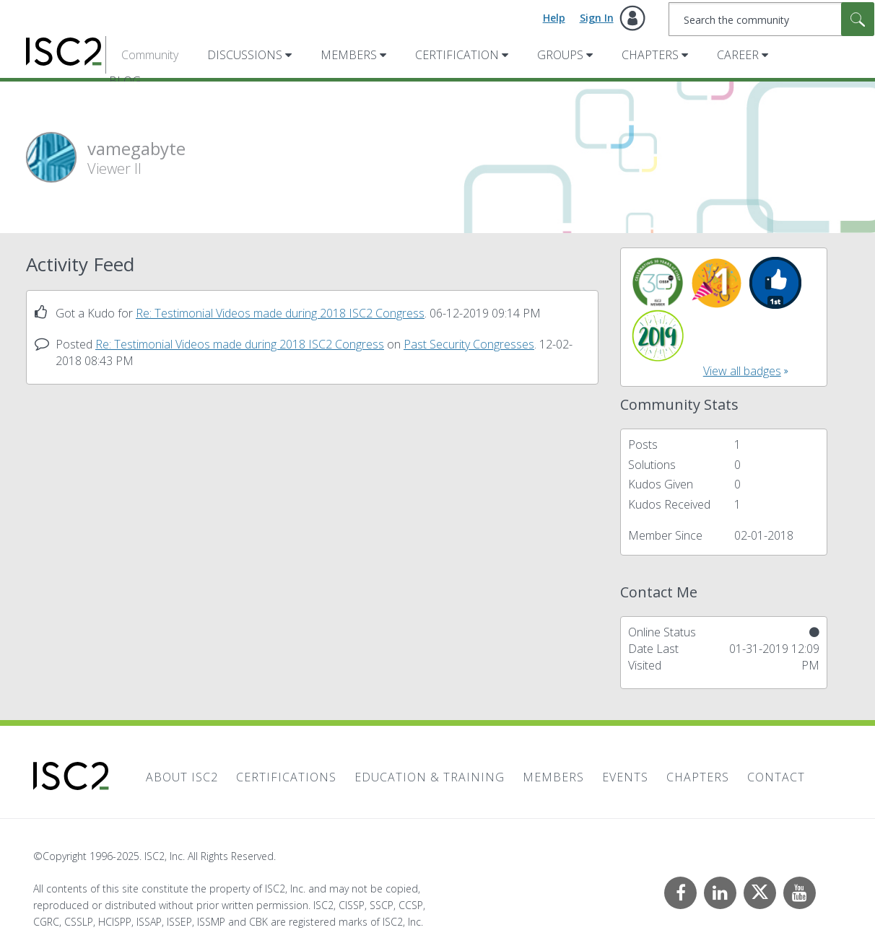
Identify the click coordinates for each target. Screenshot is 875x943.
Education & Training (429, 777)
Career (738, 55)
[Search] (771, 19)
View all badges (742, 371)
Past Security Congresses (469, 344)
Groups (560, 55)
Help (554, 18)
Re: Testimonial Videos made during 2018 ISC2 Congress (280, 313)
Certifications (286, 777)
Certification (457, 55)
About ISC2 (182, 777)
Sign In (597, 18)
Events (625, 777)
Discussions (244, 55)
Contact (776, 777)
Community (149, 55)
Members (349, 55)
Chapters (650, 55)
